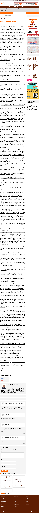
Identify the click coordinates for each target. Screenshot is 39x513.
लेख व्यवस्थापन (19, 6)
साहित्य (6, 15)
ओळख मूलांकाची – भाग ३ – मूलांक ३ (29, 70)
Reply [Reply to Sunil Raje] (24, 443)
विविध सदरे (19, 8)
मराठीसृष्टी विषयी (14, 6)
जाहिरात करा (31, 6)
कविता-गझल (27, 504)
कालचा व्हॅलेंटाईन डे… (29, 75)
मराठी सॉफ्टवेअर (16, 506)
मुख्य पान (2, 6)
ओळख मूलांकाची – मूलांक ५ (35, 61)
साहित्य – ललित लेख (24, 8)
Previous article (4, 396)
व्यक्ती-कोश (27, 498)
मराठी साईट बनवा (16, 501)
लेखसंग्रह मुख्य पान (3, 8)
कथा (14, 24)
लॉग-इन (28, 6)
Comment (3, 452)
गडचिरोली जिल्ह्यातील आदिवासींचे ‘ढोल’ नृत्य (6, 477)
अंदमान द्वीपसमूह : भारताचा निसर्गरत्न (35, 76)
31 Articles (17, 384)
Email (2, 463)
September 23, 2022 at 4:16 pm (14, 437)
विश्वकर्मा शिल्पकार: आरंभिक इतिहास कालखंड (35, 70)
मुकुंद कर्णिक (10, 24)
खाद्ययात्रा (27, 501)
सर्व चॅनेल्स (9, 6)
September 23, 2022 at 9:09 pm (14, 424)
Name (2, 460)
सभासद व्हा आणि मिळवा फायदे (31, 102)
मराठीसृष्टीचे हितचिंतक (16, 498)
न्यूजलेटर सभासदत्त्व (3, 501)
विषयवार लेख (15, 8)
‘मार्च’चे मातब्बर (28, 61)
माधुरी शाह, (7, 424)
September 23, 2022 (5, 24)
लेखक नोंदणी (23, 6)
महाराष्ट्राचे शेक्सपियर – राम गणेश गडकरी (35, 66)
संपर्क (35, 6)
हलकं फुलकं (2, 10)
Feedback (2, 506)
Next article (22, 396)
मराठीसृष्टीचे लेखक (16, 496)
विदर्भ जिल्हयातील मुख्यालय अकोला (19, 485)
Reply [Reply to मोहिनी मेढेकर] (24, 420)
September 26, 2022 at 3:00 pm (19, 403)
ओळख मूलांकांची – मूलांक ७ (29, 58)
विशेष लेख (7, 8)
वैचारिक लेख (11, 8)
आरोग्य (27, 503)
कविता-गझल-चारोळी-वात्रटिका (31, 8)
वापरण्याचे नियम (3, 503)
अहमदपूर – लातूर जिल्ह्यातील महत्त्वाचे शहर (6, 487)
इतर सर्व (5, 10)
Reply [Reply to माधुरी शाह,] (24, 433)
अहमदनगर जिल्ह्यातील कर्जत (19, 476)
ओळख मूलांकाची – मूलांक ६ (35, 58)
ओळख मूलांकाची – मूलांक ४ (29, 65)
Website (3, 466)
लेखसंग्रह (5, 6)
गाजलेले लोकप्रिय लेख (16, 504)
